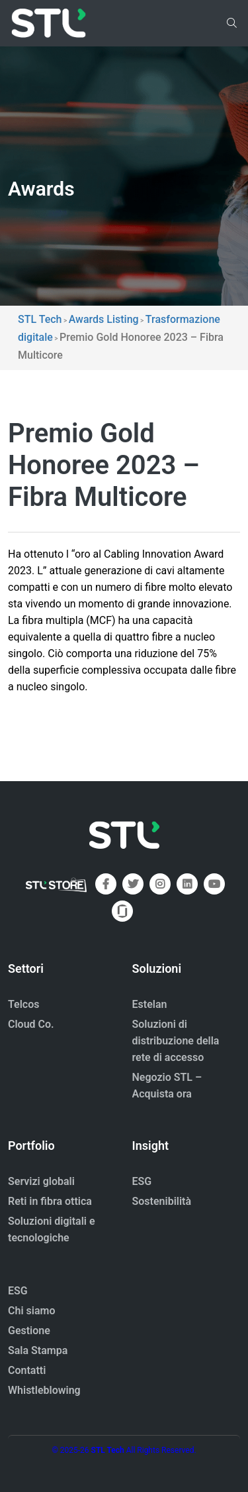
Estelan (149, 1004)
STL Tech (107, 1450)
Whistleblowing (44, 1390)
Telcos (24, 1004)
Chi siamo (31, 1310)
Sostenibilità (162, 1201)
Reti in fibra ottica (50, 1201)
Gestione (29, 1330)
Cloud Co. (31, 1024)
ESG (142, 1181)
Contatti (27, 1370)
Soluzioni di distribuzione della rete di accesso (176, 1041)
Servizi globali (41, 1181)
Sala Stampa (37, 1350)
